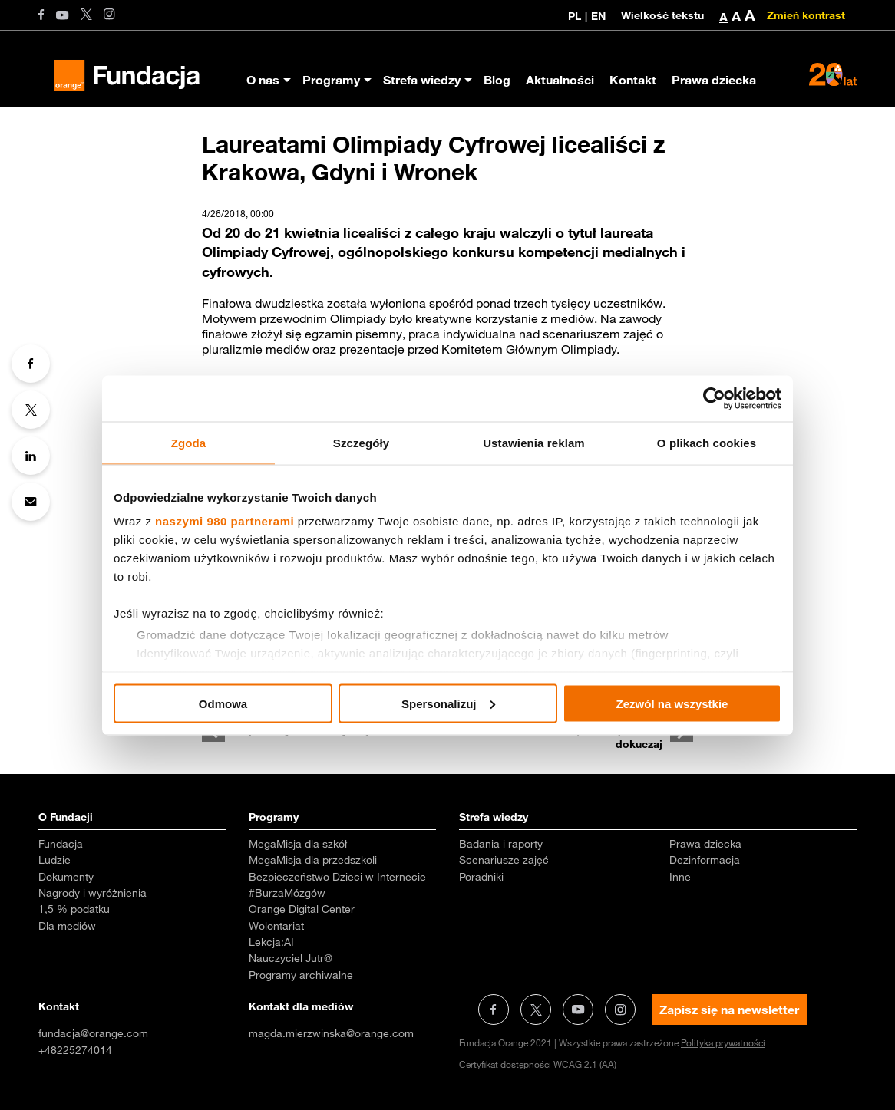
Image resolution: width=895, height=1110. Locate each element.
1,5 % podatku (74, 909)
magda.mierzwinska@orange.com (331, 1033)
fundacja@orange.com (93, 1033)
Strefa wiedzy (422, 79)
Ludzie (54, 860)
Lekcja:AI (271, 942)
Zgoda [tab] (188, 442)
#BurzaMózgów (287, 893)
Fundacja (60, 844)
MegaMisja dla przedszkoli (313, 860)
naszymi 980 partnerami (224, 521)
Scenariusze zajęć (504, 860)
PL (574, 16)
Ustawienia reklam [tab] (534, 442)
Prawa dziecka (714, 79)
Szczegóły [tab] (361, 442)
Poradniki (481, 877)
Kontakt (632, 79)
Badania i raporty (501, 844)
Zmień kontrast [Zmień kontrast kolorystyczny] (806, 15)
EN (598, 16)
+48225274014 (75, 1050)
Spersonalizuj (448, 703)
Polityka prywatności (723, 1042)
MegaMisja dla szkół (298, 844)
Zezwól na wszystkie (672, 703)
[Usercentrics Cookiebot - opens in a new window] (714, 398)
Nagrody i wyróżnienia (92, 893)
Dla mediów (67, 926)
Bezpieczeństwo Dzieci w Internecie (337, 877)
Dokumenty (66, 877)
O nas (262, 79)
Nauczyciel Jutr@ (290, 958)
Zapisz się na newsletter (729, 1009)
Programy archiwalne (301, 975)
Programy (331, 79)
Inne (680, 877)
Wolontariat (276, 926)
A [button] (723, 17)
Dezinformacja (704, 860)
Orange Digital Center (302, 909)
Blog (497, 79)
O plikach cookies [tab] (706, 442)
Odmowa (223, 703)
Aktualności (560, 79)
